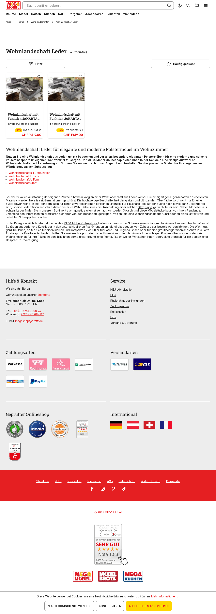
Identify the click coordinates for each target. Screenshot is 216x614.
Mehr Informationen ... (165, 596)
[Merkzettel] (188, 5)
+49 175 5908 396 (32, 314)
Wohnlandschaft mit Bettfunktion (29, 172)
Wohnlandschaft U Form (24, 179)
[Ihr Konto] (179, 5)
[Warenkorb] (197, 5)
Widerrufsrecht (150, 481)
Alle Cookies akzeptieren (149, 606)
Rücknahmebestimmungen (127, 300)
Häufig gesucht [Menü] (180, 63)
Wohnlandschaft (16, 236)
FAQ (113, 295)
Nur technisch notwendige (69, 606)
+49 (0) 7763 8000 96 (26, 311)
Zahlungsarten (119, 306)
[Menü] (205, 5)
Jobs (58, 481)
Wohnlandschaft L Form (24, 176)
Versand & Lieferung (123, 322)
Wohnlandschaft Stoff (23, 182)
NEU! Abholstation (121, 289)
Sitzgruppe (145, 207)
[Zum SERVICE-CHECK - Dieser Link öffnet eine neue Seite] (108, 544)
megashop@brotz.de (29, 321)
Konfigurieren (110, 606)
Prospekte (173, 481)
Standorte (44, 294)
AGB (110, 481)
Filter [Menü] (35, 63)
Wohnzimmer (56, 160)
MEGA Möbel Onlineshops (81, 223)
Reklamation (118, 311)
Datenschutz (127, 481)
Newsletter (75, 481)
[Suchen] (169, 5)
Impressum (94, 481)
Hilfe (113, 317)
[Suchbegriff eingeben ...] (98, 5)
